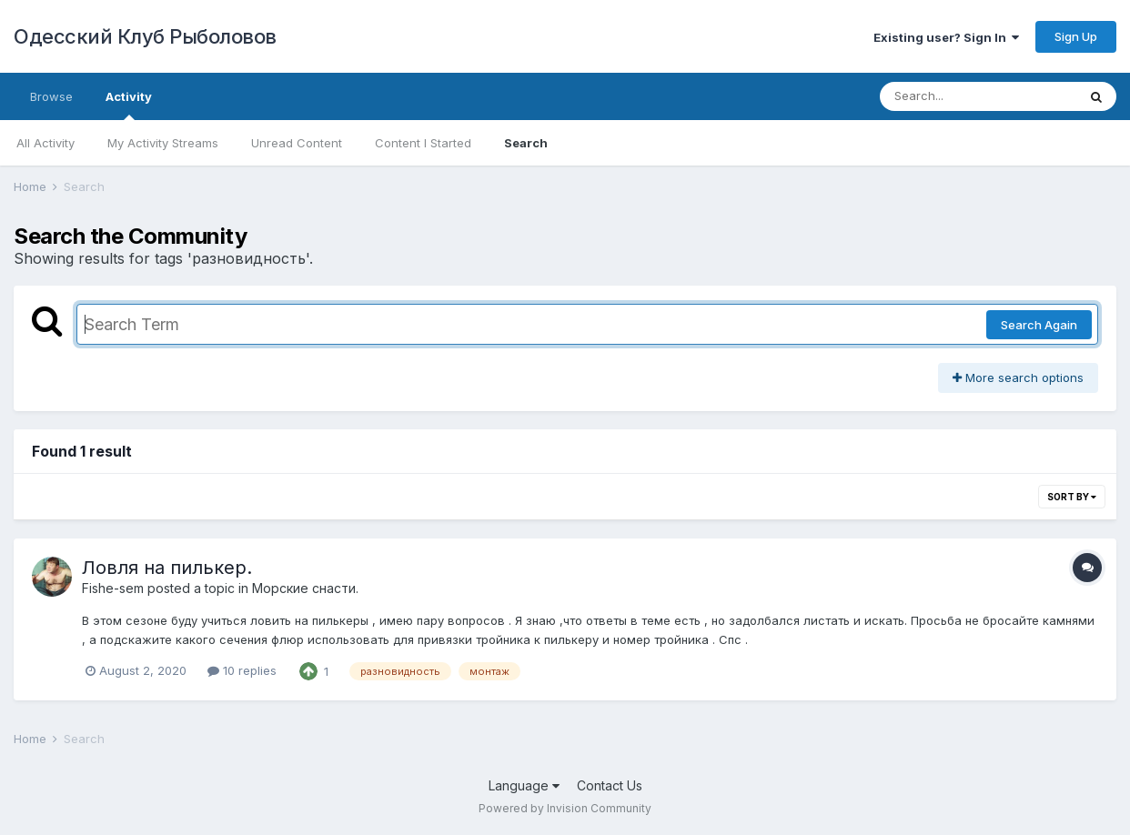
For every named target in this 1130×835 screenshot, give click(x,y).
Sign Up (1075, 36)
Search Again (1039, 324)
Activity (129, 104)
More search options (1018, 377)
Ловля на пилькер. (167, 567)
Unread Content (296, 143)
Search (526, 143)
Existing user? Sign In (946, 37)
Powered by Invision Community (565, 808)
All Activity (45, 143)
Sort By (1071, 496)
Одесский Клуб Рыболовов (145, 36)
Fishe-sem (113, 588)
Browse (51, 96)
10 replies (242, 670)
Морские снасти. (305, 588)
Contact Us (609, 785)
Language (524, 785)
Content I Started (423, 143)
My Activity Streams (162, 143)
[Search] (978, 96)
